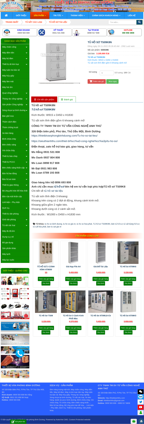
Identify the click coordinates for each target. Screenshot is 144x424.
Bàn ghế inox (8, 116)
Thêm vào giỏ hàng (46, 279)
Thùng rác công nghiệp (12, 99)
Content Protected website (79, 420)
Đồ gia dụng (7, 242)
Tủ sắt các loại (8, 225)
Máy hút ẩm (7, 87)
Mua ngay (112, 81)
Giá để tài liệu (101, 266)
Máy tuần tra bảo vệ (11, 70)
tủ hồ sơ (58, 186)
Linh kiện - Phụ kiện (11, 202)
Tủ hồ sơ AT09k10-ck (101, 315)
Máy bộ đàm (7, 58)
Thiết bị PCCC (8, 162)
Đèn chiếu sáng (9, 145)
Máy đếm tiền (8, 53)
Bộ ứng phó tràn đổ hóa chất (14, 191)
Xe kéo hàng (7, 133)
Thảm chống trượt (10, 127)
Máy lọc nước (8, 260)
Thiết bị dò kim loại (10, 64)
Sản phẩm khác (9, 248)
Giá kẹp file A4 (73, 266)
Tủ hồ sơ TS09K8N (43, 109)
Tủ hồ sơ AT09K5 (128, 315)
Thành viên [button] (78, 16)
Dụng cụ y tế (8, 237)
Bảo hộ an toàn (9, 179)
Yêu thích (46, 283)
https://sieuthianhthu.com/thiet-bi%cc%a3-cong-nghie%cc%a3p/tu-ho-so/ (75, 141)
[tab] (44, 99)
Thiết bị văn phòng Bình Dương (32, 420)
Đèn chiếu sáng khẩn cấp (13, 168)
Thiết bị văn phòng (10, 214)
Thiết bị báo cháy (9, 156)
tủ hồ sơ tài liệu (53, 190)
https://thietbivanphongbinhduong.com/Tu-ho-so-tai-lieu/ (64, 135)
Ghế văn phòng (9, 219)
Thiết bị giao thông (10, 185)
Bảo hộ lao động (9, 173)
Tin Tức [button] (58, 16)
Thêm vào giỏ (96, 81)
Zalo (141, 396)
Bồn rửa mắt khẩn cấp (12, 196)
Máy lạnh (6, 254)
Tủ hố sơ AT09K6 (128, 266)
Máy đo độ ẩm (8, 231)
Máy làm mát (8, 81)
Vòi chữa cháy (8, 150)
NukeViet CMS (62, 420)
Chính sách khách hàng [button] (106, 16)
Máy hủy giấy (8, 76)
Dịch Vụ (5, 208)
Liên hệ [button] (131, 15)
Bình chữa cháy (9, 139)
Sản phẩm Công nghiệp (12, 104)
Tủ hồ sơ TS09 (46, 315)
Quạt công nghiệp (10, 93)
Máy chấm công (9, 47)
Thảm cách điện (9, 122)
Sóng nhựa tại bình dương (13, 110)
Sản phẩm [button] (40, 16)
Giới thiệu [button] (21, 15)
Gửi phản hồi (18, 421)
